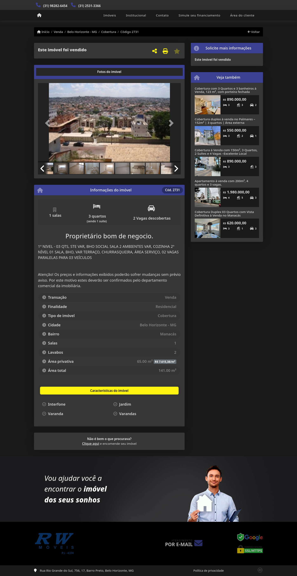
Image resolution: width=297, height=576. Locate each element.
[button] (48, 123)
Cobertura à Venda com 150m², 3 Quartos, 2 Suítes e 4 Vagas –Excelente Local (226, 152)
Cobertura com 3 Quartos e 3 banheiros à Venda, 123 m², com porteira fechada (225, 90)
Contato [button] (162, 15)
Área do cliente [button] (242, 15)
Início (43, 32)
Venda (58, 32)
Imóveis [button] (110, 15)
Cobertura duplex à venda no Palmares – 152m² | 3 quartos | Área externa (225, 121)
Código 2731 (129, 32)
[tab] (51, 72)
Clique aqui (90, 443)
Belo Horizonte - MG (82, 32)
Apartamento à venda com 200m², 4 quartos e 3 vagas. (221, 182)
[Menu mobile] (39, 15)
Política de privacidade (208, 570)
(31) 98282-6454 (55, 6)
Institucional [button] (136, 15)
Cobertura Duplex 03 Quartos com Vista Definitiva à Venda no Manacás (224, 213)
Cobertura (108, 32)
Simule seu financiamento (199, 15)
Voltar (254, 32)
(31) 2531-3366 (89, 6)
